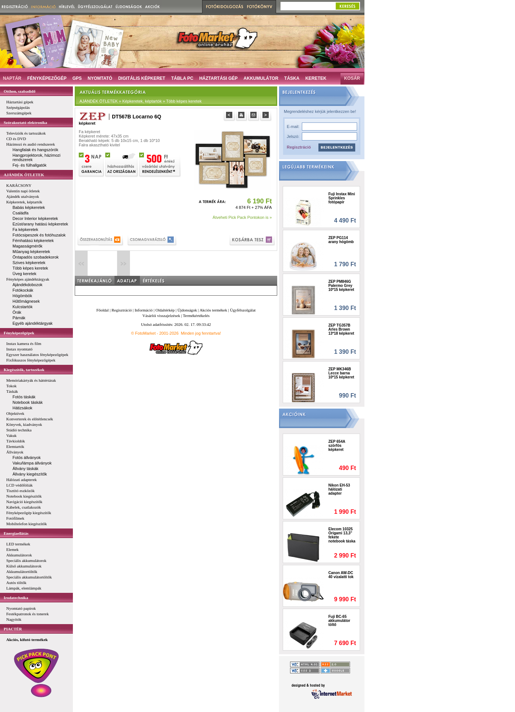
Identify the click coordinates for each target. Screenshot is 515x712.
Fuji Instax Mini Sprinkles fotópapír (341, 198)
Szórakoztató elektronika (25, 122)
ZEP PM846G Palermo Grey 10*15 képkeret (341, 286)
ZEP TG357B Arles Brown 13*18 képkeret (341, 329)
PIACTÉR (13, 629)
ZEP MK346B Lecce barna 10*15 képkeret (341, 373)
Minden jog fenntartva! (201, 333)
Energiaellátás (16, 533)
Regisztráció (299, 147)
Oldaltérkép (164, 310)
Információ (144, 310)
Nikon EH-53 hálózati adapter (339, 489)
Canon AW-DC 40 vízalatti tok (340, 575)
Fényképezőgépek (19, 333)
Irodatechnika (16, 597)
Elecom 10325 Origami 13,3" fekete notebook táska (341, 535)
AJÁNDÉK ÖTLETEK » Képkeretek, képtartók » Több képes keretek (141, 101)
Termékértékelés (196, 315)
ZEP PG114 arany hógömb (341, 240)
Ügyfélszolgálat (243, 310)
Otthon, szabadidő (19, 91)
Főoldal (102, 310)
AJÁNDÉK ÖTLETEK (24, 174)
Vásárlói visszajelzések (161, 315)
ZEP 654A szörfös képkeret (336, 445)
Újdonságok (187, 310)
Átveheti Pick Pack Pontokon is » (242, 217)
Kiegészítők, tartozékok (24, 369)
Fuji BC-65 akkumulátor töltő (339, 621)
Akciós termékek (213, 310)
